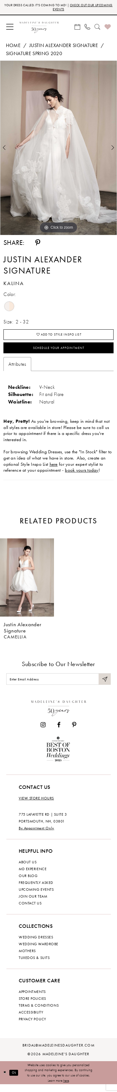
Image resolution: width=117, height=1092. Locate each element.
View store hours (36, 805)
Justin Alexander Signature (63, 47)
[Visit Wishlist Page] (107, 28)
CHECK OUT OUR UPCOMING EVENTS (73, 8)
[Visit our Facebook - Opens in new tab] (59, 732)
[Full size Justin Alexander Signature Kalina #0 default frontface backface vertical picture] (58, 149)
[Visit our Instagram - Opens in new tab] (43, 732)
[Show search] (97, 28)
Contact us (30, 910)
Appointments (32, 999)
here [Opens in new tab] (54, 470)
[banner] (39, 28)
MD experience (32, 876)
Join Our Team (33, 903)
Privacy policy (32, 1026)
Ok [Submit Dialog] (16, 1080)
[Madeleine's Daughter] (58, 714)
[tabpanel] (58, 149)
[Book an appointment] (77, 28)
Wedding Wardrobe (38, 951)
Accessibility (31, 1019)
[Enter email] (58, 685)
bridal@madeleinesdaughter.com (58, 1052)
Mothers (27, 958)
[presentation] (27, 583)
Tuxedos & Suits (34, 965)
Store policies (32, 1006)
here (66, 1088)
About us (28, 869)
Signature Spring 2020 (34, 55)
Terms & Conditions (39, 1012)
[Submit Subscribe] (104, 685)
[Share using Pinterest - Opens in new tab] (38, 244)
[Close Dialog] (5, 1080)
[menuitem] (10, 27)
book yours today (82, 476)
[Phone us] (87, 28)
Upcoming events (36, 896)
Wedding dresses (36, 944)
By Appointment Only (36, 835)
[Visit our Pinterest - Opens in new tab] (74, 732)
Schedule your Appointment (59, 352)
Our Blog (28, 883)
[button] (10, 27)
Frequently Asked (36, 890)
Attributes (17, 369)
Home (13, 47)
